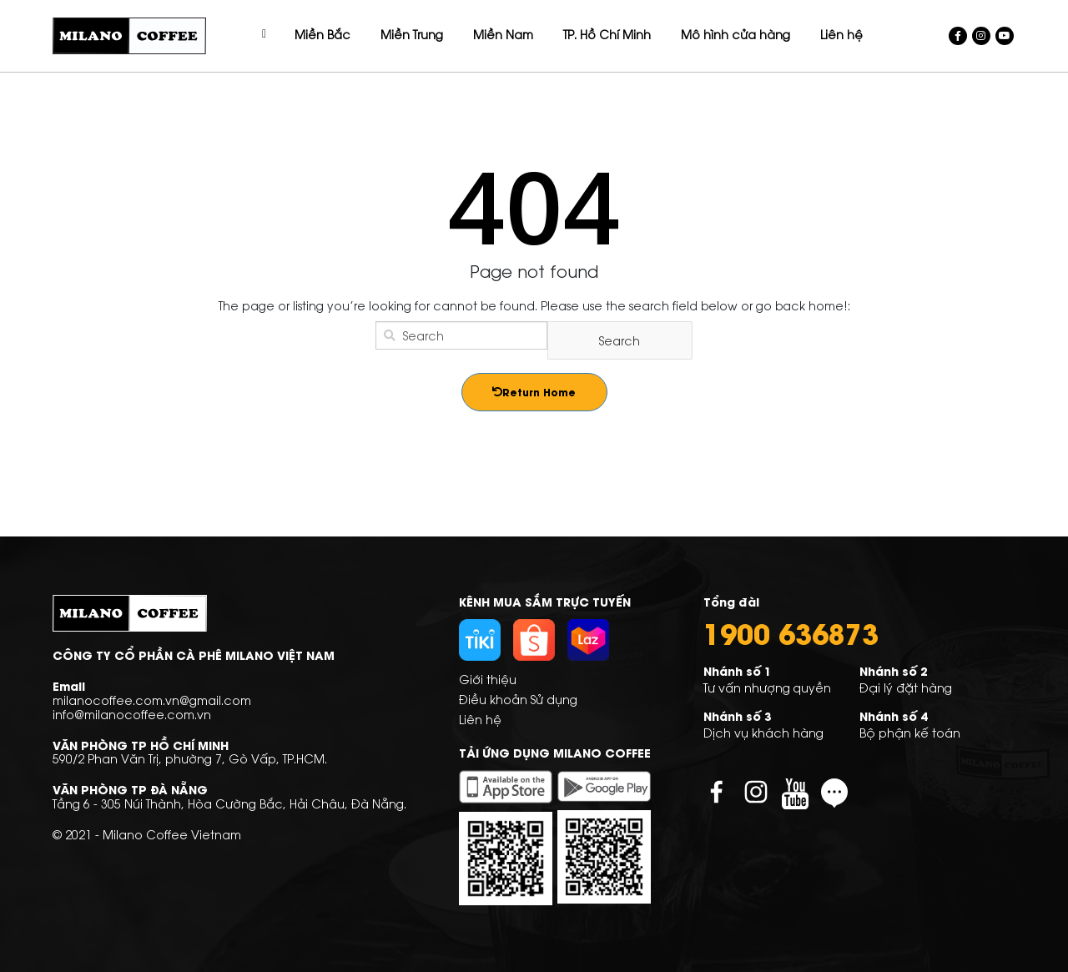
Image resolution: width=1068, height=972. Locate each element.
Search (619, 340)
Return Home (534, 392)
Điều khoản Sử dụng (518, 699)
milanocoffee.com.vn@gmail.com (152, 700)
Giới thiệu (487, 679)
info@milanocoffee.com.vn (132, 714)
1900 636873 (791, 632)
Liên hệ (480, 719)
